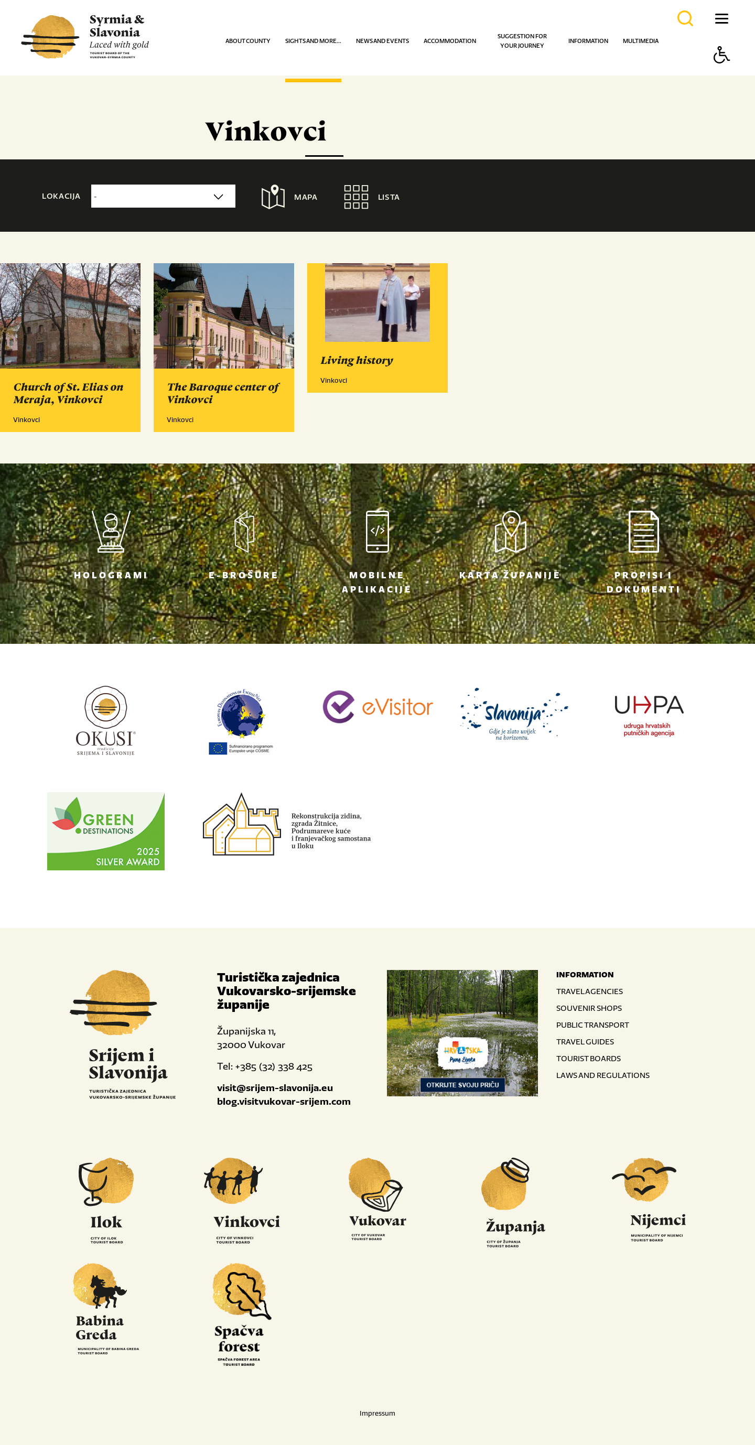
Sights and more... (313, 41)
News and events (382, 41)
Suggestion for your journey (522, 41)
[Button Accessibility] (722, 73)
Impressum (377, 1413)
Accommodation (450, 41)
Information (588, 41)
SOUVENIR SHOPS (589, 1008)
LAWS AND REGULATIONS (603, 1075)
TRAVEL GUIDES (585, 1042)
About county (248, 41)
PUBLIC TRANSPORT (592, 1025)
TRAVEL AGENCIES (589, 991)
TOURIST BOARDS (588, 1058)
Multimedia (641, 41)
